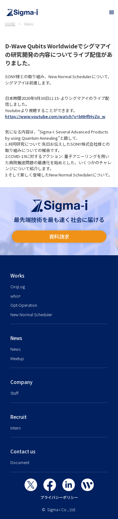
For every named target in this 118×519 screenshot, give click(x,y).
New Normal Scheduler (31, 314)
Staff (14, 393)
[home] (52, 12)
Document (19, 462)
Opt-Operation (23, 305)
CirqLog (17, 286)
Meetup (17, 358)
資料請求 (59, 236)
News (15, 349)
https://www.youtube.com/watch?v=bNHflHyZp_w (55, 116)
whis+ (15, 296)
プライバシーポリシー (59, 497)
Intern (15, 428)
